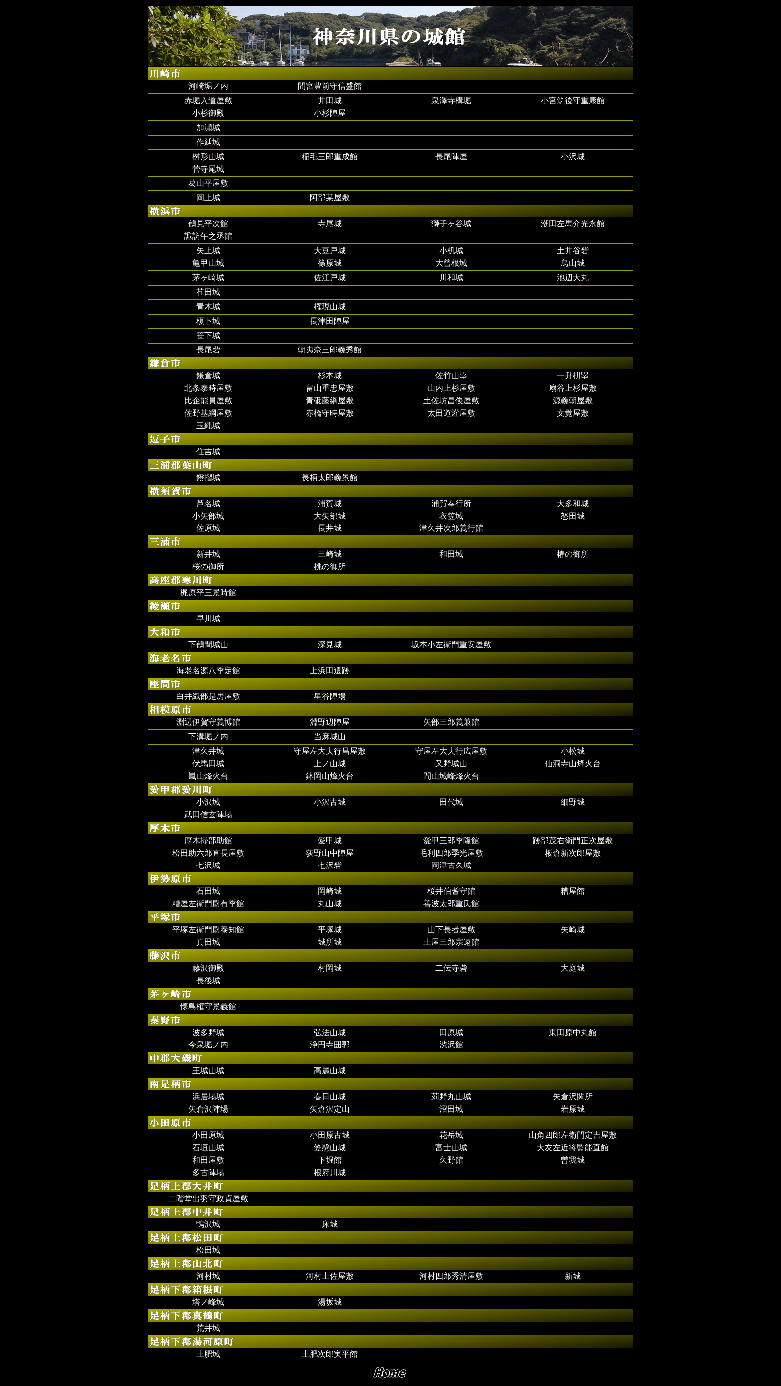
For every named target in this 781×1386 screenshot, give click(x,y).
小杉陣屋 (330, 113)
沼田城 (451, 1109)
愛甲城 (330, 840)
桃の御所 (330, 566)
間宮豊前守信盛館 (330, 86)
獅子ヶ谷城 (451, 223)
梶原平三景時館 (208, 592)
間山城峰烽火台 (451, 776)
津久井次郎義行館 (451, 528)
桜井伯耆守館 (451, 891)
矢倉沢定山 (330, 1109)
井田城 (330, 100)
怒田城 (573, 516)
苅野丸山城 (451, 1096)
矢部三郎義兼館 (451, 722)
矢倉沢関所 (573, 1096)
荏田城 (208, 292)
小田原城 (208, 1135)
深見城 (330, 644)
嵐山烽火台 (208, 776)
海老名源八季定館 (208, 670)
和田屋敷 (208, 1160)
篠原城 (330, 263)
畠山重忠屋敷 (330, 388)
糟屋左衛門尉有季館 (208, 903)
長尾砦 (208, 350)
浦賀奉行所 (451, 503)
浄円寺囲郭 (330, 1044)
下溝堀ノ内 (208, 736)
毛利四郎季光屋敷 (451, 853)
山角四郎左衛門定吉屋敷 (573, 1135)
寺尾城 (330, 223)
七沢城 (208, 865)
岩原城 (573, 1109)
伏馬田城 (208, 763)
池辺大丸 (573, 277)
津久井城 (208, 751)
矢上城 (208, 250)
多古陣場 (208, 1172)
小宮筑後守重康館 (573, 100)
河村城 (208, 1276)
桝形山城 (208, 156)
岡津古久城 (451, 865)
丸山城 (330, 903)
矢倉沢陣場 (208, 1109)
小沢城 (573, 156)
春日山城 (330, 1096)
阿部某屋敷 (330, 197)
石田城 (208, 891)
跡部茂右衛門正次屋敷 (573, 840)
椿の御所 (573, 554)
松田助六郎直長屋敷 (208, 853)
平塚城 (330, 929)
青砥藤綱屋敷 (330, 400)
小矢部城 (208, 516)
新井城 (208, 554)
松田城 (208, 1250)
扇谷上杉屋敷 (573, 388)
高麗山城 (330, 1070)
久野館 (451, 1160)
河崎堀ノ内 (208, 86)
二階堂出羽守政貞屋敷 (208, 1198)
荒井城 (208, 1328)
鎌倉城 (208, 375)
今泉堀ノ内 (208, 1044)
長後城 (208, 980)
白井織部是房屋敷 (208, 696)
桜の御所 (208, 566)
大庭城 (573, 968)
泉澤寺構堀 (451, 100)
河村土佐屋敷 (330, 1276)
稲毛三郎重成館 (330, 156)
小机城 (451, 250)
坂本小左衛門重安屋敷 (451, 644)
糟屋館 (573, 891)
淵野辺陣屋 (330, 722)
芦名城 (208, 503)
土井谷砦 (573, 250)
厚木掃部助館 (208, 840)
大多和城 (573, 503)
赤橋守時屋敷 (330, 413)
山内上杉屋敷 (451, 388)
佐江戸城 (330, 277)
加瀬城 (208, 127)
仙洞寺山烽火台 (573, 763)
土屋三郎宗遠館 (451, 942)
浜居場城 (208, 1096)
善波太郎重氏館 (451, 903)
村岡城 (330, 968)
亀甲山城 (208, 263)
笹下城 (208, 335)
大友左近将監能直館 (573, 1147)
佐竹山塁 (451, 375)
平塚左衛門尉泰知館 (208, 929)
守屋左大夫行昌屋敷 (330, 751)
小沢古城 (330, 802)
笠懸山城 (330, 1147)
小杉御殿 (208, 113)
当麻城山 (330, 736)
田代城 (451, 802)
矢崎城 (573, 929)
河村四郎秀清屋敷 (451, 1276)
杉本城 (330, 375)
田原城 (451, 1032)
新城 (573, 1276)
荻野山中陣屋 (330, 853)
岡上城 (208, 197)
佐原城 (208, 528)
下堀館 (330, 1160)
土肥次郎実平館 (330, 1354)
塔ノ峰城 (208, 1302)
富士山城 (451, 1147)
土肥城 (208, 1354)
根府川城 (330, 1172)
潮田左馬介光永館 (573, 223)
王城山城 (208, 1070)
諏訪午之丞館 (208, 236)
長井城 (330, 528)
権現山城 (330, 306)
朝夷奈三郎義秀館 (330, 350)
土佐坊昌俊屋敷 (451, 400)
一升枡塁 (573, 375)
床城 (330, 1224)
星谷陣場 (330, 696)
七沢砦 (330, 865)
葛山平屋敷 (208, 183)
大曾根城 (451, 263)
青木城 (208, 306)
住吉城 (208, 451)
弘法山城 (330, 1032)
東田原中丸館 (573, 1032)
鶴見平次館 (208, 223)
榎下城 (208, 321)
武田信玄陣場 (208, 814)
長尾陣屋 (451, 156)
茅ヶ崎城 (208, 277)
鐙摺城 (208, 477)
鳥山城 (573, 263)
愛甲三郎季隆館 (451, 840)
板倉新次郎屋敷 (573, 853)
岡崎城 (330, 891)
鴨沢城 (208, 1224)
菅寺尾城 (208, 169)
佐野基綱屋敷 (208, 413)
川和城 (451, 277)
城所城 (330, 942)
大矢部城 (330, 516)
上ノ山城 (330, 763)
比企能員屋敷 (208, 400)
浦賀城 (330, 503)
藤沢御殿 (208, 968)
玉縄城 (208, 425)
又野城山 (451, 763)
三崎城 (330, 554)
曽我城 (573, 1160)
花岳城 (451, 1135)
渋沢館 (451, 1044)
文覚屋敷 (573, 413)
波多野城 (208, 1032)
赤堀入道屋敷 (208, 100)
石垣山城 (208, 1147)
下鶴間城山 (208, 644)
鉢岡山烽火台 (330, 776)
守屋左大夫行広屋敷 (451, 751)
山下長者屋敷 (451, 929)
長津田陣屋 (330, 321)
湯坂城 (330, 1302)
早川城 (208, 618)
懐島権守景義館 (208, 1006)
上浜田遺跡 (330, 670)
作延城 (208, 142)
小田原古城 (330, 1135)
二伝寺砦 (451, 968)
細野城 (573, 802)
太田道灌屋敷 (451, 413)
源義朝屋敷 (573, 400)
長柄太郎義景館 (330, 477)
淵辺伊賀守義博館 (208, 722)
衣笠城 (451, 516)
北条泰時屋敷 (208, 388)
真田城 (208, 942)
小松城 (573, 751)
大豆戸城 (330, 250)
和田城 (451, 554)
